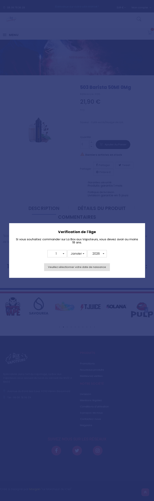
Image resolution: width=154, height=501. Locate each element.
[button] (57, 253)
